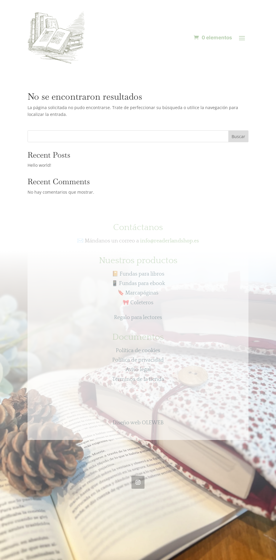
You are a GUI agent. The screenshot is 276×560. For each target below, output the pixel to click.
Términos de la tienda (138, 379)
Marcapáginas (138, 293)
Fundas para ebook (138, 284)
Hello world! (39, 165)
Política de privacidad (138, 360)
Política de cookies (138, 351)
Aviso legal (138, 370)
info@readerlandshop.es (169, 241)
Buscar (238, 136)
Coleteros (138, 303)
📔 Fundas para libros (138, 274)
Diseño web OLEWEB (138, 423)
